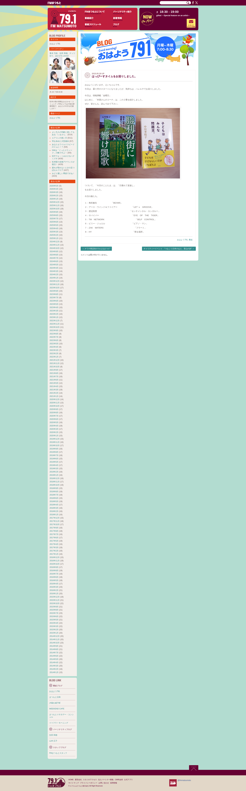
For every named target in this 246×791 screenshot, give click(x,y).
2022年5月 (54, 344)
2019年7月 (54, 455)
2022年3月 (54, 350)
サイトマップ (73, 783)
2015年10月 (55, 603)
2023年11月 (55, 284)
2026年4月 (54, 189)
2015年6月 (54, 616)
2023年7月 (54, 297)
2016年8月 (54, 570)
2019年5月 (54, 462)
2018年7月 (54, 495)
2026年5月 (54, 186)
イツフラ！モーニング (58, 723)
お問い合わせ (104, 783)
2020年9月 (54, 409)
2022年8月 (54, 334)
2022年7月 (54, 337)
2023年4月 (54, 307)
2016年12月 (55, 557)
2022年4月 (54, 347)
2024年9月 (54, 251)
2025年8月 (54, 215)
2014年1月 (54, 672)
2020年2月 (54, 432)
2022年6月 (54, 340)
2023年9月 (54, 291)
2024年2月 (54, 274)
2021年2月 (54, 393)
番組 (191, 240)
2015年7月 (54, 613)
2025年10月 (55, 209)
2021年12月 (55, 360)
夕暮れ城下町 (55, 703)
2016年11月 (55, 561)
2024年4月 (54, 268)
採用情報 (113, 783)
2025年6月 (54, 222)
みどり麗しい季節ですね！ (63, 173)
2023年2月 (54, 314)
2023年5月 (54, 304)
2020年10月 (55, 406)
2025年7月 (54, 218)
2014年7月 (54, 653)
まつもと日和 (55, 697)
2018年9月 (54, 488)
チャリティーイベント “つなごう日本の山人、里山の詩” (168, 249)
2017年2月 (54, 551)
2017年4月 (54, 544)
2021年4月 (54, 386)
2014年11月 (55, 639)
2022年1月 (54, 357)
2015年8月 (54, 610)
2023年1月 (54, 317)
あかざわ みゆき (62, 56)
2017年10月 (55, 524)
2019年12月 (55, 439)
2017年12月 (55, 518)
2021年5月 (54, 383)
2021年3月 (54, 390)
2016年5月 (54, 580)
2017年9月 (54, 528)
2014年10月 (55, 643)
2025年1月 (54, 238)
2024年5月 (54, 265)
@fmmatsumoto (184, 780)
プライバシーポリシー (88, 783)
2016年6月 (54, 577)
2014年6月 (54, 656)
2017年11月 (55, 521)
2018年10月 (55, 485)
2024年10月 (55, 248)
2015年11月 (55, 600)
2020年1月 (54, 436)
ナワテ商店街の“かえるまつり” (97, 249)
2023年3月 (54, 311)
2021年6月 (54, 380)
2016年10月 (55, 564)
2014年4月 (54, 662)
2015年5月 (54, 620)
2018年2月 (54, 511)
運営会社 (78, 780)
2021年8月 (54, 373)
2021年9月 (54, 370)
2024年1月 (54, 278)
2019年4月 (54, 465)
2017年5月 (54, 541)
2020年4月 (54, 426)
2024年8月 (54, 255)
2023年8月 (54, 294)
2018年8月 (54, 491)
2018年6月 (54, 498)
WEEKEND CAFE (56, 709)
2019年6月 (54, 459)
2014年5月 (54, 659)
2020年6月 (54, 419)
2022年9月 (54, 330)
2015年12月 (55, 597)
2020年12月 (55, 399)
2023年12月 (55, 281)
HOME (71, 780)
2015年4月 (54, 623)
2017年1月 (54, 554)
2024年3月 (54, 271)
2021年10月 (55, 367)
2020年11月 (55, 403)
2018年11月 (55, 482)
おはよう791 (182, 240)
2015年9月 (54, 607)
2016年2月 (54, 590)
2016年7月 (54, 574)
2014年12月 (55, 636)
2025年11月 (55, 205)
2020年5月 (54, 422)
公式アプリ (128, 780)
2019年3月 (54, 468)
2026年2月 (54, 195)
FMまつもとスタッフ (58, 753)
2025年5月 (54, 225)
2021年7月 (54, 376)
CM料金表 (119, 780)
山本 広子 (53, 741)
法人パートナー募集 (106, 780)
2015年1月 (54, 633)
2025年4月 (54, 228)
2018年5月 (54, 501)
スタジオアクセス (90, 780)
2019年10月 (55, 445)
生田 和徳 (63, 53)
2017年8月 (54, 531)
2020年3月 (54, 429)
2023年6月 (54, 301)
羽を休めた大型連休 (60, 141)
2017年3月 (54, 547)
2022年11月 (55, 324)
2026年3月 (54, 192)
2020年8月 (54, 412)
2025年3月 (54, 232)
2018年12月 (55, 478)
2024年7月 (54, 258)
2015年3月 (54, 626)
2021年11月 (55, 363)
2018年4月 (54, 505)
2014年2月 (54, 669)
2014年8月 (54, 649)
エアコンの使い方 (59, 138)
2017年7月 (54, 534)
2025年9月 (54, 212)
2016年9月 (54, 567)
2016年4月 (54, 584)
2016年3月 (54, 587)
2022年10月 (55, 327)
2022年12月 (55, 321)
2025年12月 (55, 202)
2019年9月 (54, 449)
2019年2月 (54, 472)
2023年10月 (55, 288)
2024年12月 (55, 242)
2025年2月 (54, 235)
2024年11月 (55, 245)
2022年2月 (54, 353)
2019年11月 (55, 442)
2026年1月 (54, 199)
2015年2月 (54, 630)
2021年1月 (54, 396)
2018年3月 (54, 508)
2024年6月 (54, 261)
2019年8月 (54, 452)
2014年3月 (54, 666)
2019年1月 (54, 475)
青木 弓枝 (54, 53)
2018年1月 (54, 514)
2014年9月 (54, 646)
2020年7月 (54, 416)
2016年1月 (54, 593)
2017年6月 (54, 538)
